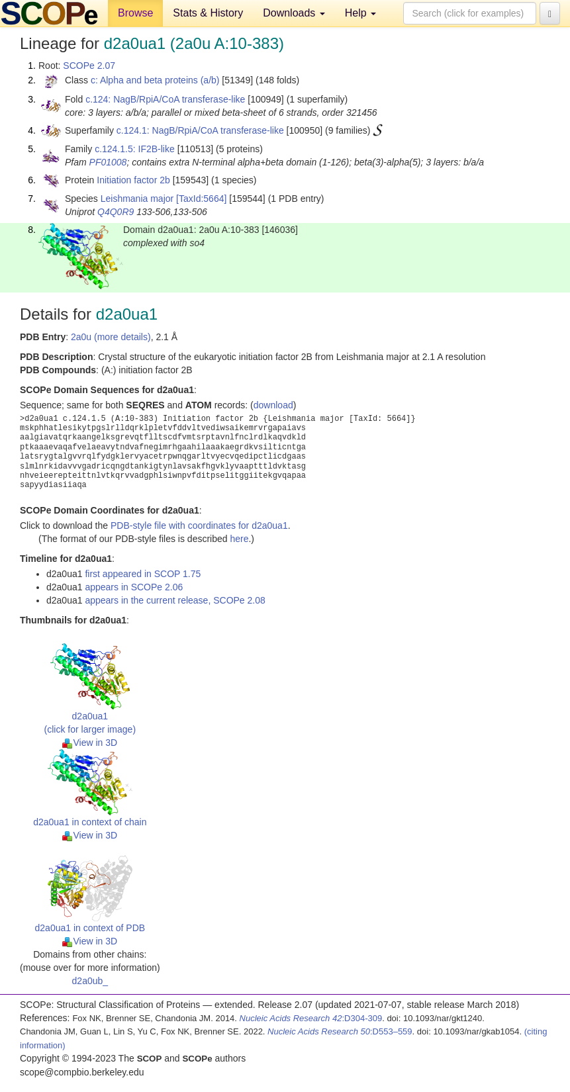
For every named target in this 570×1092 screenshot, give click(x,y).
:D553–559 (339, 1031)
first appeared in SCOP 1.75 (143, 574)
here (239, 538)
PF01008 (108, 162)
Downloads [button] (294, 13)
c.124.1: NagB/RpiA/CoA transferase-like (200, 130)
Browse (135, 13)
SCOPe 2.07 (89, 65)
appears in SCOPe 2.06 (134, 587)
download (273, 405)
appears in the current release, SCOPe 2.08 (175, 600)
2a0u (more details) (111, 337)
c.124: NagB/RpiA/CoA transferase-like (165, 99)
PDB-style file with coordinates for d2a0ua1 (199, 525)
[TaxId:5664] (201, 198)
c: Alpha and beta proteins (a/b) (155, 80)
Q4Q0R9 (115, 211)
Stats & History (208, 13)
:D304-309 (311, 1018)
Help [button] (360, 13)
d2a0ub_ (90, 981)
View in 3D (89, 742)
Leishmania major (137, 198)
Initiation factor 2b (133, 180)
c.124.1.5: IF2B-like (135, 149)
